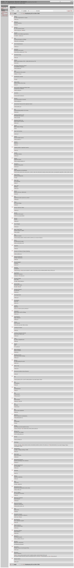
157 (12, 321)
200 (12, 558)
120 (12, 119)
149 (12, 278)
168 (12, 381)
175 (12, 420)
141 (12, 234)
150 (12, 283)
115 (12, 92)
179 (12, 441)
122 (12, 130)
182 (12, 459)
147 (12, 267)
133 (12, 190)
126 (12, 152)
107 (12, 48)
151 (12, 289)
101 (12, 16)
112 (12, 76)
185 (12, 475)
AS (18, 445)
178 (12, 436)
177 (12, 430)
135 (12, 201)
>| (23, 13)
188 (12, 492)
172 (12, 403)
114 (12, 87)
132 (12, 185)
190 (12, 502)
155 (12, 310)
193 (12, 519)
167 (12, 376)
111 (12, 70)
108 (12, 54)
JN (14, 19)
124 (12, 141)
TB (14, 24)
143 (12, 245)
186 (12, 481)
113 (12, 81)
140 (12, 229)
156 (12, 316)
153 (12, 299)
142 (12, 239)
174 (12, 414)
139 (12, 223)
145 (12, 256)
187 (12, 486)
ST (14, 35)
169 (12, 387)
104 (12, 32)
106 (12, 43)
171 (12, 398)
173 (12, 409)
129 (12, 169)
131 (12, 179)
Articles (3, 11)
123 (12, 136)
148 (12, 272)
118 (12, 109)
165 (12, 365)
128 (12, 163)
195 (12, 530)
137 (12, 212)
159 (12, 332)
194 (12, 524)
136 (12, 207)
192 (12, 513)
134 (12, 196)
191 (12, 508)
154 (12, 305)
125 (12, 147)
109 (12, 59)
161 (12, 343)
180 (12, 448)
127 (12, 158)
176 (12, 425)
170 (12, 392)
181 (12, 453)
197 (12, 541)
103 (12, 27)
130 (12, 174)
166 (12, 370)
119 (12, 114)
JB (14, 84)
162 (12, 349)
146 (12, 261)
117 (12, 103)
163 (12, 354)
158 (12, 327)
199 (12, 552)
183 (12, 464)
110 (12, 65)
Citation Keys (4, 15)
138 (12, 218)
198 (12, 546)
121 (12, 125)
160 (12, 338)
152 (12, 294)
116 (12, 98)
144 (12, 250)
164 (12, 360)
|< (10, 13)
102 (12, 21)
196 (12, 535)
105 (12, 38)
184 (12, 470)
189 (12, 497)
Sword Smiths (5, 14)
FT (25, 52)
